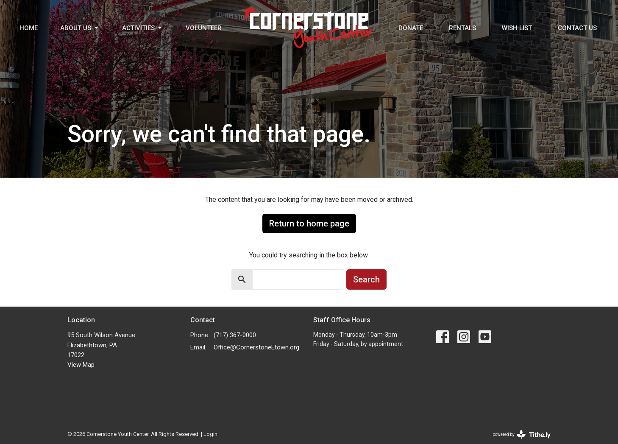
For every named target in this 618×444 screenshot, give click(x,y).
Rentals (462, 28)
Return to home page (309, 223)
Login (210, 434)
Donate (410, 28)
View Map (81, 365)
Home (28, 28)
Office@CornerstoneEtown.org (256, 347)
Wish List (517, 28)
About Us (80, 28)
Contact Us (577, 28)
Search (366, 279)
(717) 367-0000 (235, 335)
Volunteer (204, 28)
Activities (142, 28)
